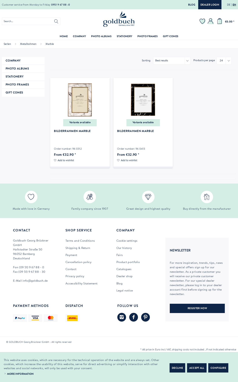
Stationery (14, 76)
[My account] (211, 21)
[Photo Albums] (101, 36)
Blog (191, 5)
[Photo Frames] (147, 36)
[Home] (64, 36)
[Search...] (31, 21)
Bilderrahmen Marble (72, 131)
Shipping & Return (77, 248)
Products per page (204, 60)
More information (20, 374)
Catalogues (123, 269)
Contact (70, 269)
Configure (218, 368)
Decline (177, 368)
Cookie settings (127, 240)
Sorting (146, 60)
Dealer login (209, 5)
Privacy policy (74, 276)
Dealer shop (124, 276)
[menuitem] (31, 21)
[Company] (79, 36)
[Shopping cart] (225, 21)
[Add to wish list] (64, 160)
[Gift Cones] (170, 36)
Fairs (119, 255)
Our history (124, 248)
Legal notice (124, 290)
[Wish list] (203, 21)
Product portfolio (128, 262)
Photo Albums (17, 68)
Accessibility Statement (81, 283)
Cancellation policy (78, 262)
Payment (71, 255)
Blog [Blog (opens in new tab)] (119, 283)
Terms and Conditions (80, 240)
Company (13, 60)
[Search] (56, 21)
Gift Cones (14, 92)
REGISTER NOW (197, 308)
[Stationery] (124, 36)
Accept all (196, 368)
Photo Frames (17, 84)
